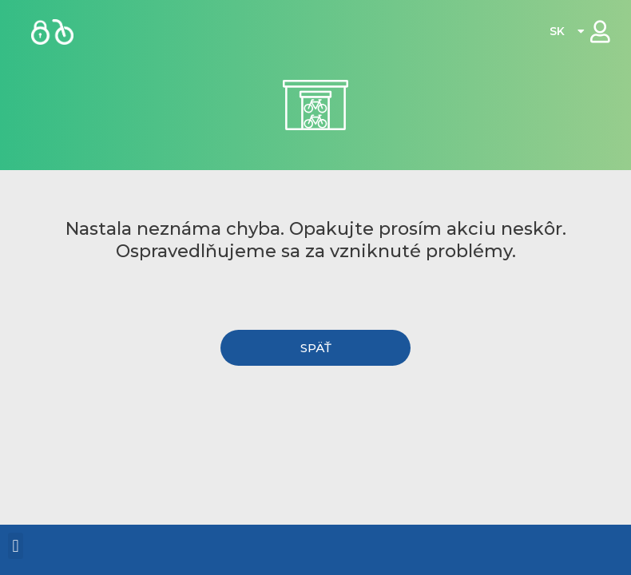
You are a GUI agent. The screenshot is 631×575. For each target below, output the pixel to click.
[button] (315, 348)
